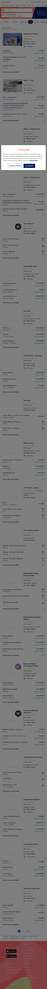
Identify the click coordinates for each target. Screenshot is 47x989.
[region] (23, 157)
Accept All (29, 166)
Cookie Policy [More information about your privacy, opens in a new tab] (33, 160)
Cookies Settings (15, 166)
